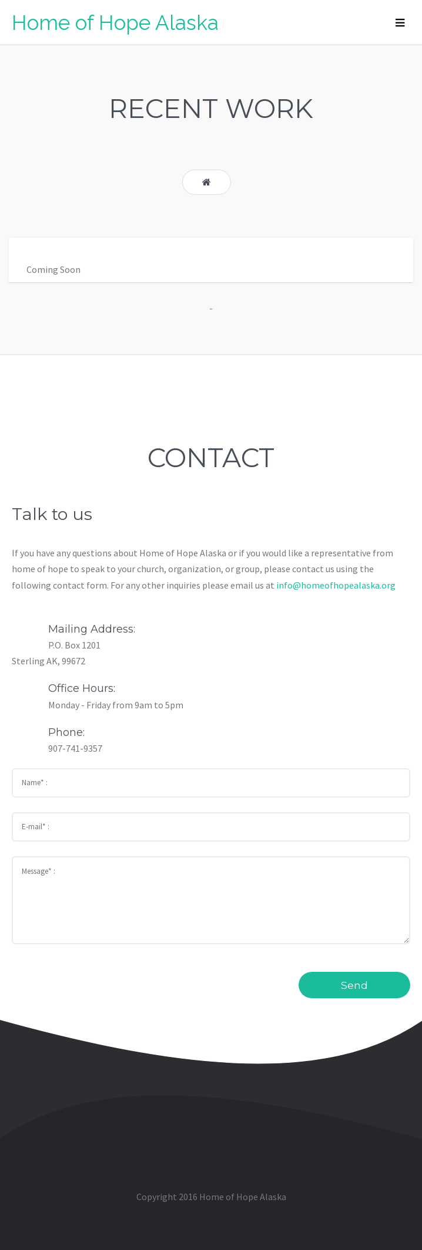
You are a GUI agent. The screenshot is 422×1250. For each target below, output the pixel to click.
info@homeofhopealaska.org (336, 585)
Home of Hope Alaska (115, 23)
